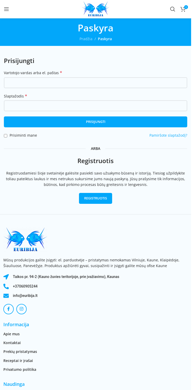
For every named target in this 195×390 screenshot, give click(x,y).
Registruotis (95, 198)
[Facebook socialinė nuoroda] (8, 309)
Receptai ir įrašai (18, 360)
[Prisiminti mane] (5, 135)
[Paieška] (173, 9)
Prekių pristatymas (20, 351)
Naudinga (14, 384)
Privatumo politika (19, 369)
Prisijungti (95, 121)
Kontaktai (12, 342)
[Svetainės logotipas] (95, 8)
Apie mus (11, 333)
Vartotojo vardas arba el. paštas (33, 72)
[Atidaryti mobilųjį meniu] (6, 9)
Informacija (16, 324)
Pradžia (86, 38)
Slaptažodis (15, 96)
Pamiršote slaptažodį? (168, 135)
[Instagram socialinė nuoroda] (21, 309)
